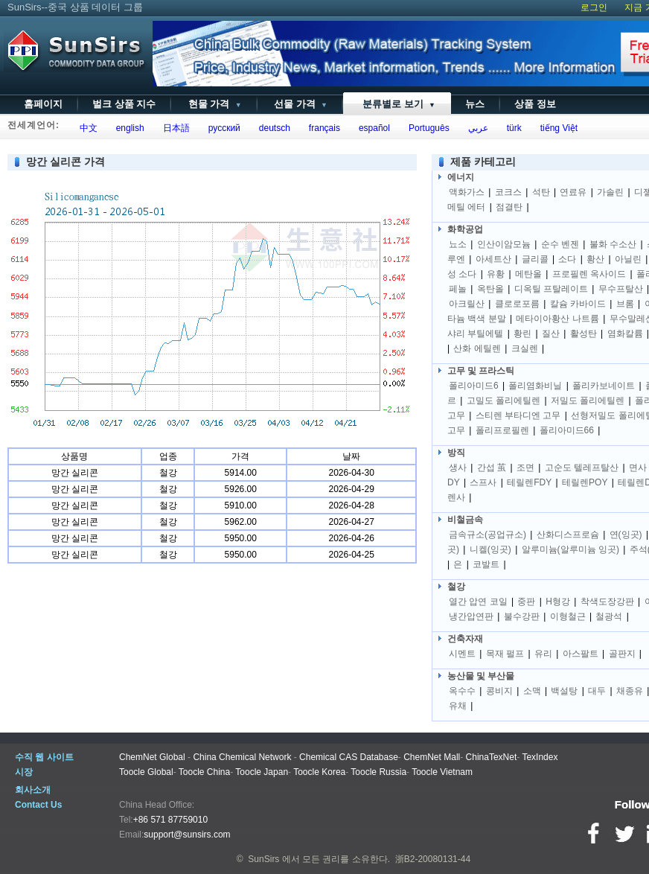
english (127, 128)
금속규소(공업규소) (487, 534)
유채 (458, 706)
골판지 (622, 653)
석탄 (541, 192)
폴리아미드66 (567, 430)
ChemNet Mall (431, 757)
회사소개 (33, 790)
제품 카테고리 (483, 162)
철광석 (608, 616)
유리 (543, 653)
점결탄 (509, 207)
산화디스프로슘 (568, 534)
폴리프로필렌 (502, 430)
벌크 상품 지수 (124, 103)
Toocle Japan (261, 772)
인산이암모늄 (504, 244)
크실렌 (524, 348)
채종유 (629, 691)
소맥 (532, 691)
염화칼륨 (625, 333)
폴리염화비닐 (535, 385)
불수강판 (522, 616)
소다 (567, 259)
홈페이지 (43, 103)
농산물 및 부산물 (480, 676)
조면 (525, 467)
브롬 (625, 304)
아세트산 (493, 259)
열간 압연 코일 (478, 601)
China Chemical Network (242, 757)
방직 (456, 452)
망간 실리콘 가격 (65, 162)
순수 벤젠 (560, 244)
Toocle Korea (319, 772)
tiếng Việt (556, 128)
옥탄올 (490, 289)
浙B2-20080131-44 (432, 859)
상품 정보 (535, 103)
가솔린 (610, 192)
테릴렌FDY (529, 482)
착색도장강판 (607, 601)
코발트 (486, 564)
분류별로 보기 (396, 103)
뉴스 (475, 103)
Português (426, 128)
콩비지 (499, 691)
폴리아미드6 (474, 385)
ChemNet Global (152, 757)
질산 (551, 333)
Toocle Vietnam (442, 772)
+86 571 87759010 (170, 819)
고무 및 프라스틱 (480, 371)
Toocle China (204, 772)
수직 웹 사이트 (44, 757)
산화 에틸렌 (476, 348)
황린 (522, 333)
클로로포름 (517, 304)
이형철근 (568, 616)
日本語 (174, 128)
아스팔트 (580, 653)
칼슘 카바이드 (578, 304)
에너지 (460, 177)
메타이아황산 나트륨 (557, 318)
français (322, 128)
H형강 (558, 601)
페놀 (458, 289)
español (372, 128)
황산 (595, 259)
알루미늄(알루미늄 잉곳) (570, 549)
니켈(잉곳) (490, 549)
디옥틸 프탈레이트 (551, 289)
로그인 (594, 7)
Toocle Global (146, 772)
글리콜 (535, 259)
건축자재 (465, 639)
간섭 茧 (491, 467)
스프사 (483, 482)
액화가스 (467, 192)
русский (221, 128)
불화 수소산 (612, 244)
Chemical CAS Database (348, 757)
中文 (85, 128)
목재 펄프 (505, 653)
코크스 (508, 192)
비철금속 (465, 519)
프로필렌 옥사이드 (589, 274)
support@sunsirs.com (187, 834)
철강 (456, 586)
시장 (24, 772)
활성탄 (583, 333)
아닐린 (628, 259)
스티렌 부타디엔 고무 (518, 415)
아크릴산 (467, 304)
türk (512, 128)
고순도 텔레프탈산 (581, 467)
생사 (458, 467)
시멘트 (462, 653)
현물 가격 (213, 103)
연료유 (573, 192)
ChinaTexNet (491, 757)
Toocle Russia (378, 772)
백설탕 (564, 691)
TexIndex (539, 757)
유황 (496, 274)
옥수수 (462, 691)
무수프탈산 (620, 289)
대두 (597, 691)
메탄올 (528, 274)
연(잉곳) (626, 534)
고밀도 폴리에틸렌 (503, 400)
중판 (526, 601)
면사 (638, 467)
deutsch (272, 128)
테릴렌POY (584, 482)
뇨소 (458, 244)
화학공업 (465, 229)
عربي (475, 128)
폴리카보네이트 (603, 385)
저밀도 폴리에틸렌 (587, 400)
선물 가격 (299, 103)
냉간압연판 (471, 616)
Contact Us (38, 805)
